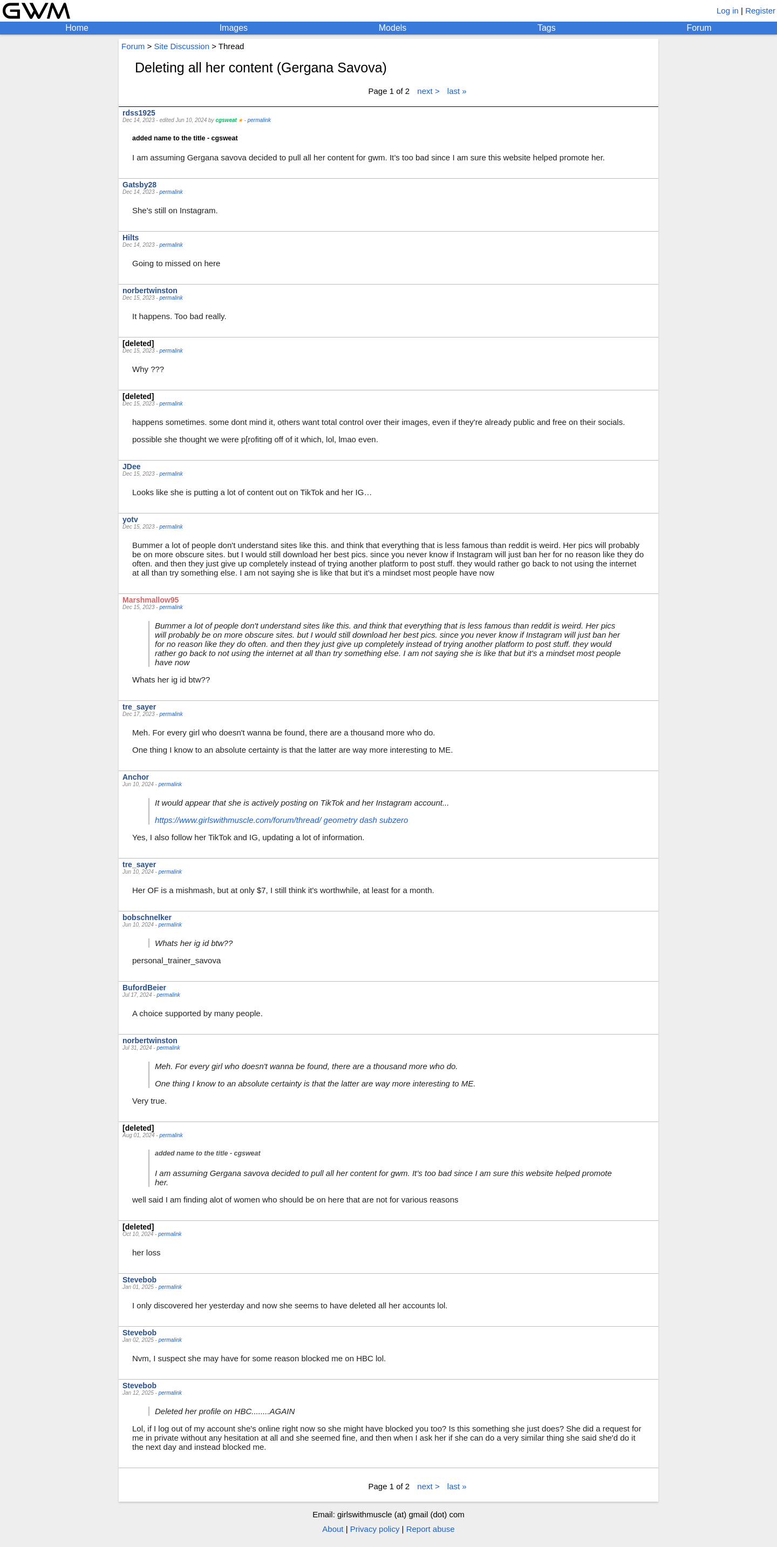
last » (457, 91)
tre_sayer (139, 706)
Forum (698, 27)
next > (428, 91)
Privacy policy (375, 1529)
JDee (131, 466)
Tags (546, 27)
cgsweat (225, 120)
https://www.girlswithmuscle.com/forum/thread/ (238, 820)
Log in (728, 10)
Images (234, 27)
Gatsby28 (139, 184)
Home (76, 27)
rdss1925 (138, 113)
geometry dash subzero (366, 820)
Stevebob (139, 1279)
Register (760, 10)
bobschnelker (147, 917)
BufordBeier (144, 987)
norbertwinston (150, 290)
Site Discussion (181, 46)
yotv (130, 519)
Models (393, 27)
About (332, 1529)
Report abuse (430, 1529)
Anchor (135, 777)
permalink (259, 120)
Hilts (130, 237)
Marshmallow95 (150, 600)
